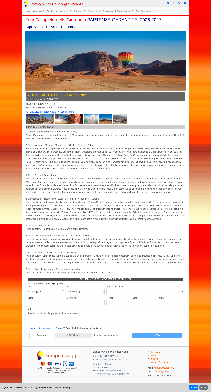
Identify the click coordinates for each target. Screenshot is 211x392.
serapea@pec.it (161, 371)
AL (68, 287)
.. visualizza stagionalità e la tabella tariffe (51, 111)
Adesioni (154, 359)
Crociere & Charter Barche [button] (118, 11)
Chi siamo (155, 352)
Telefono (110, 298)
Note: (30, 309)
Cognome (71, 298)
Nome (30, 298)
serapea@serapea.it (163, 368)
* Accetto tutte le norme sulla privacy (83, 328)
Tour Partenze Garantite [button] (58, 11)
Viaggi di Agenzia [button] (34, 11)
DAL (30, 287)
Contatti (153, 355)
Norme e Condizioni (159, 362)
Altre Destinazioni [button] (144, 11)
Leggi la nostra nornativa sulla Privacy (45, 328)
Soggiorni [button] (78, 11)
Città (161, 298)
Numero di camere (115, 287)
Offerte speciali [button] (94, 11)
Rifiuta (203, 387)
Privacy (66, 387)
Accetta (194, 387)
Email (135, 298)
